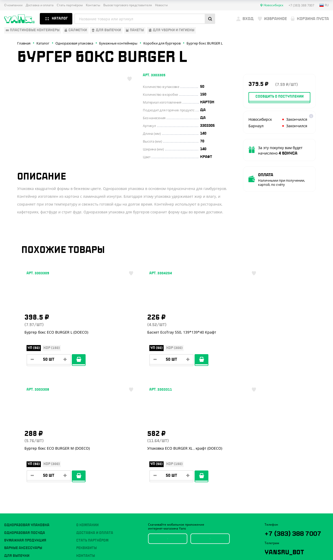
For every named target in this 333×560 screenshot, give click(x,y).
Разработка (290, 543)
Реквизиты (86, 452)
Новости (161, 5)
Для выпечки (16, 460)
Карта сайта (274, 528)
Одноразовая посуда (24, 437)
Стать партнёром (70, 5)
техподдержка (309, 543)
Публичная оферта (279, 520)
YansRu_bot (288, 464)
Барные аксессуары (23, 452)
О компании (13, 5)
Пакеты (11, 467)
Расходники (16, 483)
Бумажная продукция (25, 445)
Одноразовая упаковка (26, 429)
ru (324, 5)
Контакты (93, 5)
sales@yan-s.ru (296, 484)
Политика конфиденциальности (289, 524)
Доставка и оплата (40, 5)
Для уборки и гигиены (25, 475)
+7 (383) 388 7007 (288, 441)
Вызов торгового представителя (127, 5)
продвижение (294, 547)
